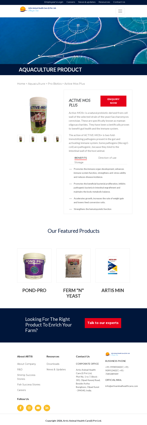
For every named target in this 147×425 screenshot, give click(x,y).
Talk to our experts (103, 323)
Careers (70, 2)
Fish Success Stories (28, 384)
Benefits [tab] (80, 157)
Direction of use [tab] (107, 157)
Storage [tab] (78, 162)
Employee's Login (53, 2)
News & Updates (56, 369)
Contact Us (119, 2)
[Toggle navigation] (120, 11)
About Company (26, 363)
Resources (104, 2)
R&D (20, 369)
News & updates (86, 2)
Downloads (53, 363)
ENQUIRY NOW (113, 101)
